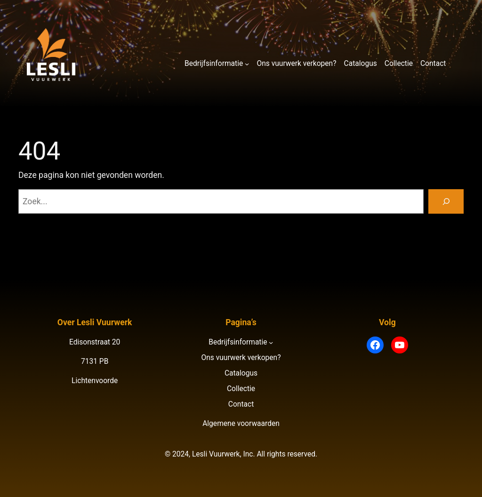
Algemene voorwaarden (241, 423)
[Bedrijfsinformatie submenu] (247, 64)
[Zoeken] (446, 201)
